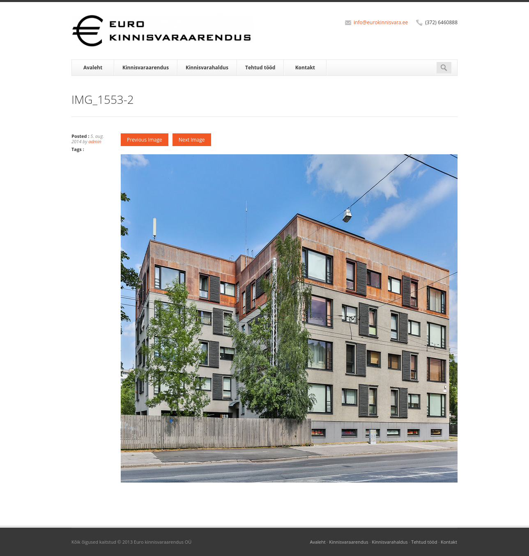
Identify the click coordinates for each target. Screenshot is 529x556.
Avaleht (92, 67)
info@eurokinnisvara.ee (381, 22)
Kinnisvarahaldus (207, 67)
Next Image (192, 139)
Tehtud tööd (260, 67)
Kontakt (305, 67)
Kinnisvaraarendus (145, 67)
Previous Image (144, 139)
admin (94, 141)
